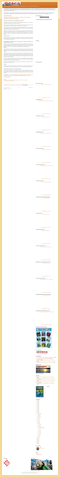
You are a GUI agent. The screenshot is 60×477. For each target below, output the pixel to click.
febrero (38, 435)
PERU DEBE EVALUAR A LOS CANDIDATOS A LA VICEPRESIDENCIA (45, 383)
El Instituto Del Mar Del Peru (46, 230)
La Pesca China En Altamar (46, 198)
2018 (37, 409)
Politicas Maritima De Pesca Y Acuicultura (46, 84)
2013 (37, 439)
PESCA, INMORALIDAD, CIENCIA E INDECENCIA (42, 358)
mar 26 (39, 425)
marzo (38, 423)
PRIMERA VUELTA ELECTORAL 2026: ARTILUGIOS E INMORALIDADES (45, 380)
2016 (37, 411)
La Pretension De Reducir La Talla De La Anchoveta (46, 165)
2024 (37, 402)
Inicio (19, 87)
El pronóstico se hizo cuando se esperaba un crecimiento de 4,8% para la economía (17, 74)
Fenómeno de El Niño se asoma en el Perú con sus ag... (41, 428)
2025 (37, 401)
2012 (37, 440)
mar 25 (39, 426)
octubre (38, 415)
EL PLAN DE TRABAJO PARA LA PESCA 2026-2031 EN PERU (44, 362)
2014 (37, 438)
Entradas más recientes (7, 87)
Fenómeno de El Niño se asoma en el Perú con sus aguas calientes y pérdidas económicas (17, 18)
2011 (37, 441)
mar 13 (39, 433)
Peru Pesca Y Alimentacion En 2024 (46, 149)
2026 (37, 400)
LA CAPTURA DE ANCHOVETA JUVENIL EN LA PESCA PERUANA (44, 357)
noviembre (38, 414)
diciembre (38, 413)
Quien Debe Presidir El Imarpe (46, 295)
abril (38, 422)
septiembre (38, 416)
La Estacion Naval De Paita (46, 214)
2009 (37, 443)
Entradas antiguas (30, 87)
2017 (37, 410)
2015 (37, 412)
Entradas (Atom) (9, 88)
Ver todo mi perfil (42, 448)
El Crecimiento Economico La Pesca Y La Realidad (46, 279)
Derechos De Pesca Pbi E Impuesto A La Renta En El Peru (46, 100)
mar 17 (39, 431)
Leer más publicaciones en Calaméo (46, 97)
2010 (37, 442)
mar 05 (39, 434)
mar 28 (39, 424)
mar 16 (39, 432)
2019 (37, 408)
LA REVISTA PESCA (39, 454)
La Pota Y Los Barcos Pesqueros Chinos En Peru (46, 133)
